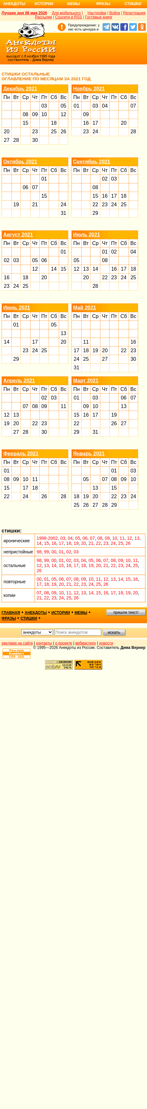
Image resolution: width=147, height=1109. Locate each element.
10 (44, 114)
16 (86, 123)
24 (95, 131)
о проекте (63, 643)
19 (16, 204)
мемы (81, 613)
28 (16, 140)
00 (54, 551)
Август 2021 (18, 234)
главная (11, 613)
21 (35, 204)
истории (60, 613)
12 (63, 114)
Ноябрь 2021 (89, 88)
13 (86, 269)
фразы (9, 618)
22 (95, 204)
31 (63, 213)
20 (7, 131)
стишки (29, 618)
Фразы (103, 4)
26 (63, 131)
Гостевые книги (98, 17)
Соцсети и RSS (68, 17)
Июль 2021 (86, 234)
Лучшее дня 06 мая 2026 (24, 13)
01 (76, 106)
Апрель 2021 (19, 380)
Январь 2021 (88, 453)
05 (63, 106)
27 (7, 140)
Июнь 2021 (16, 307)
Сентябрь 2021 (91, 161)
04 (105, 106)
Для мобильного (66, 13)
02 (105, 179)
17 (95, 123)
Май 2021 (84, 307)
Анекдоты (14, 4)
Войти (114, 13)
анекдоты (36, 613)
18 (54, 123)
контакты (44, 643)
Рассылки (43, 17)
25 (54, 131)
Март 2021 (85, 380)
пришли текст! (125, 612)
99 (46, 551)
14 (54, 269)
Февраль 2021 (20, 453)
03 (44, 106)
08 (25, 114)
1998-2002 (47, 538)
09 (35, 114)
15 (25, 123)
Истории (44, 4)
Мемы (73, 4)
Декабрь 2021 (20, 88)
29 (95, 213)
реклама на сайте (17, 643)
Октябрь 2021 (20, 161)
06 (25, 187)
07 (133, 106)
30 (35, 140)
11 (86, 342)
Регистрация (134, 13)
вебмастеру (85, 643)
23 (35, 131)
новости (106, 643)
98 (39, 551)
